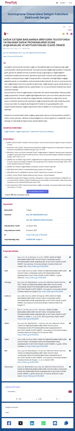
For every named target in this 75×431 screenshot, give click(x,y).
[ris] (67, 34)
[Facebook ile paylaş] (9, 424)
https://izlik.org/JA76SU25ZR (13, 56)
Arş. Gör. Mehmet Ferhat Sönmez (34, 53)
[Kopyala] (70, 257)
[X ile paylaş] (21, 423)
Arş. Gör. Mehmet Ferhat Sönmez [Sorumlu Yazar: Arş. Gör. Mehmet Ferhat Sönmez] (39, 220)
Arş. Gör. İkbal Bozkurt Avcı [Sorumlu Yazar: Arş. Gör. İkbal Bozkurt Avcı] (37, 215)
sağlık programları (22, 131)
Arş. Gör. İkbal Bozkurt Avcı (12, 53)
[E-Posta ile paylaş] (55, 424)
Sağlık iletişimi (9, 131)
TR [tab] (70, 27)
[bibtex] (63, 34)
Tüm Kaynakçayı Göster (36, 191)
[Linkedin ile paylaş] (32, 424)
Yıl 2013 (7, 48)
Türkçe (62, 3)
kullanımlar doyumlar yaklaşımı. (42, 131)
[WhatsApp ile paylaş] (43, 424)
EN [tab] (64, 27)
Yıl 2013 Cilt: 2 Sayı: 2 (34, 239)
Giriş (70, 3)
